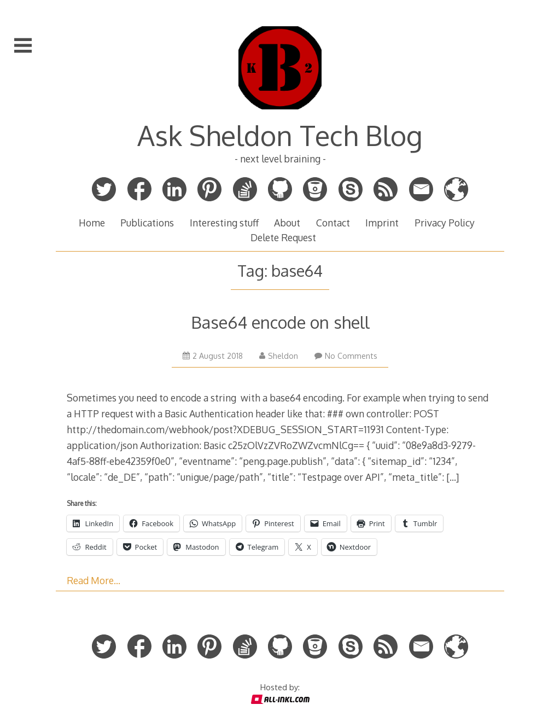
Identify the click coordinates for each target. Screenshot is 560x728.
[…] (452, 477)
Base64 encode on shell (280, 322)
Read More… (93, 580)
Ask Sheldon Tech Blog (280, 135)
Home (92, 223)
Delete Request (283, 237)
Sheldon (278, 355)
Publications (147, 223)
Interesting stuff (224, 223)
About (287, 223)
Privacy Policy (445, 223)
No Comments (345, 355)
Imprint (382, 223)
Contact (333, 223)
